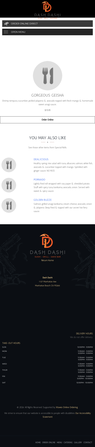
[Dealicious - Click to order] (9, 165)
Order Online (47, 119)
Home (38, 442)
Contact (87, 442)
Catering (68, 442)
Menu (59, 442)
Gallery (78, 442)
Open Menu (18, 32)
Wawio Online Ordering (67, 407)
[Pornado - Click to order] (9, 185)
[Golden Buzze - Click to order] (9, 205)
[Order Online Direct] (47, 23)
